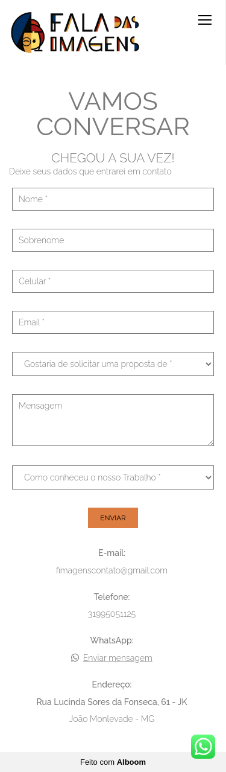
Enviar (112, 518)
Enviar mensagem (117, 658)
